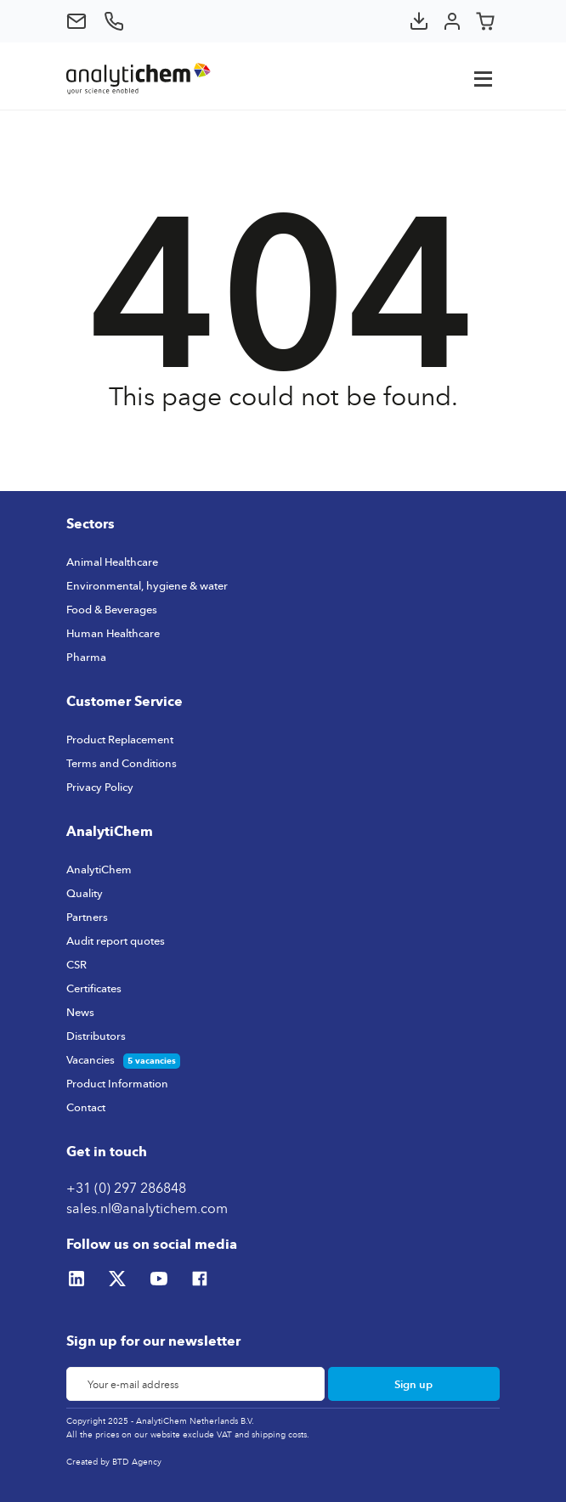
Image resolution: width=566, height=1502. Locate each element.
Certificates (94, 988)
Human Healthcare (113, 633)
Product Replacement (119, 739)
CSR (76, 964)
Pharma (86, 656)
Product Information (117, 1083)
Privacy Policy (99, 786)
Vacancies (90, 1059)
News (80, 1011)
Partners (87, 916)
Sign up (413, 1384)
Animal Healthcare (112, 561)
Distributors (96, 1035)
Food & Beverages (111, 609)
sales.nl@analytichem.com (147, 1208)
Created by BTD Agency (113, 1461)
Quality (84, 893)
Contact (85, 1107)
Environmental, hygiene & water (147, 585)
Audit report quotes (115, 940)
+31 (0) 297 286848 (126, 1188)
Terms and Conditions (121, 763)
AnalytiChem (99, 869)
